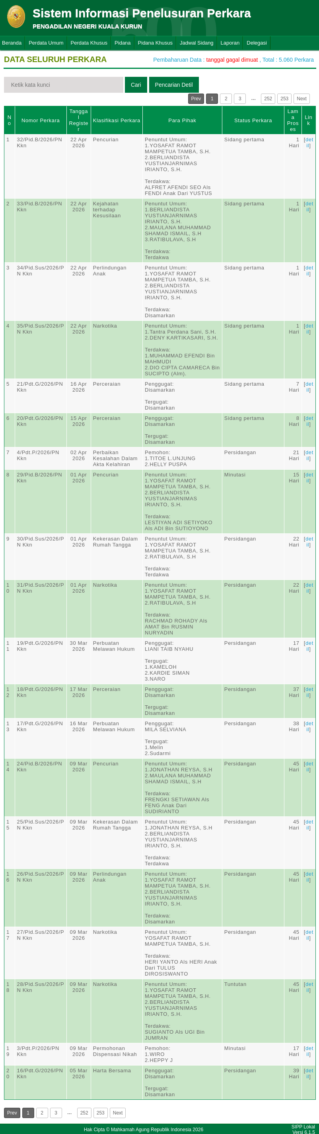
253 (284, 98)
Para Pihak (182, 120)
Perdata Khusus (89, 43)
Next (302, 98)
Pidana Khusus (155, 43)
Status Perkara (253, 120)
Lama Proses (293, 120)
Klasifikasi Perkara (116, 120)
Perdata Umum (46, 43)
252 (268, 98)
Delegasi (257, 43)
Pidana (122, 43)
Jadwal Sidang (197, 43)
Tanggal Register (78, 120)
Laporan (230, 43)
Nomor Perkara (40, 120)
